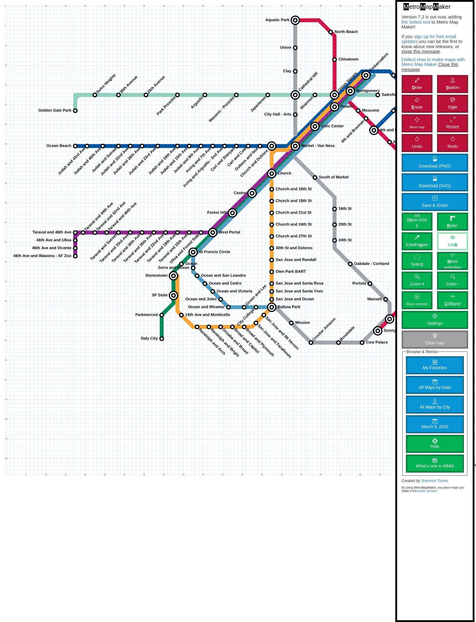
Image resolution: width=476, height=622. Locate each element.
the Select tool (416, 21)
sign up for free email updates (429, 39)
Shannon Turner (434, 481)
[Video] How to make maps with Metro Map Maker (433, 62)
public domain (427, 491)
